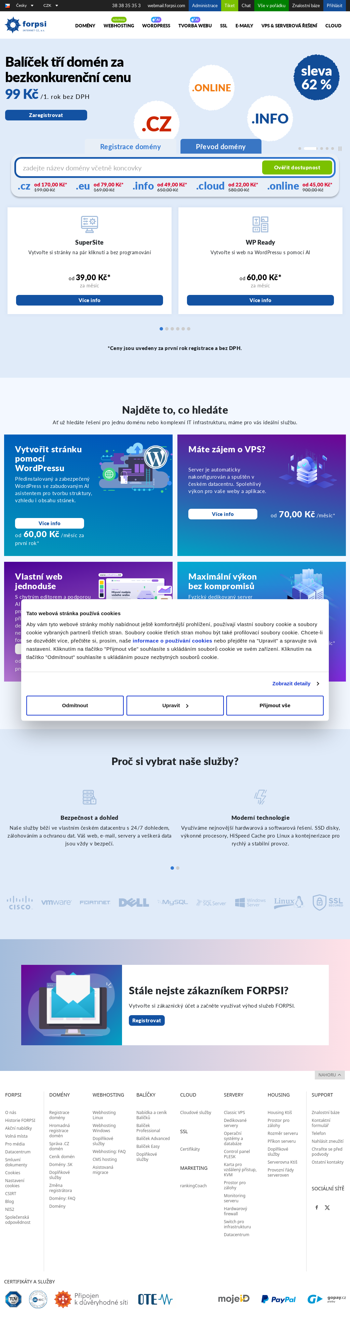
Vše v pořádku (271, 5)
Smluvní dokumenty (16, 1162)
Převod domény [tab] (221, 146)
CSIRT (10, 1193)
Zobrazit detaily (291, 683)
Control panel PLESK (237, 1154)
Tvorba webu (195, 25)
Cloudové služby (195, 1112)
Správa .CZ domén (59, 1146)
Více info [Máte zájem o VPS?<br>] (223, 514)
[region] (175, 104)
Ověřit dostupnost (297, 167)
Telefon (319, 1133)
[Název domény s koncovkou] (140, 167)
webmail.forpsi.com (166, 5)
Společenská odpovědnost (17, 1219)
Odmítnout (75, 705)
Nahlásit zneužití (328, 1141)
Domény (85, 25)
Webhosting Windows (104, 1128)
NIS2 (9, 1209)
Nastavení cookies (14, 1183)
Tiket (230, 5)
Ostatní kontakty (328, 1162)
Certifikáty (190, 1149)
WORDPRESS (156, 25)
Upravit (175, 705)
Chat (246, 5)
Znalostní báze (306, 5)
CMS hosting (105, 1159)
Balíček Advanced (153, 1138)
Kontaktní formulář (321, 1122)
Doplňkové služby (59, 1174)
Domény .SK (60, 1164)
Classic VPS (234, 1112)
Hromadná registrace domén (59, 1131)
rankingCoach (193, 1186)
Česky (24, 5)
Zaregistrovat (46, 115)
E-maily (244, 25)
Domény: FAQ (62, 1198)
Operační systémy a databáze (233, 1138)
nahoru (330, 1075)
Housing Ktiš (280, 1112)
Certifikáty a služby (29, 1281)
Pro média (15, 1144)
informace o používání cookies (172, 641)
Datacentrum (17, 1152)
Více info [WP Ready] (261, 300)
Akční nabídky (18, 1128)
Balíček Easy (148, 1146)
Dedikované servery (235, 1122)
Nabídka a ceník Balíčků (151, 1115)
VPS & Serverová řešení (289, 25)
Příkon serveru (282, 1141)
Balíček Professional (148, 1128)
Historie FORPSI (20, 1120)
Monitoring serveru (234, 1198)
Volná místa (16, 1136)
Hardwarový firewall (235, 1211)
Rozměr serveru (283, 1133)
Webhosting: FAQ (109, 1151)
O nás (10, 1112)
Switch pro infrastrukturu (237, 1224)
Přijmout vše (274, 705)
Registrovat (146, 1020)
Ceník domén (62, 1157)
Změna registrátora (60, 1187)
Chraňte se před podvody (327, 1151)
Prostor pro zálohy (235, 1185)
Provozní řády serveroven (281, 1172)
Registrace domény (59, 1115)
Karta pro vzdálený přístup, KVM (240, 1170)
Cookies (12, 1173)
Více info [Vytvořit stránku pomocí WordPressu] (50, 523)
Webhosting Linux (104, 1115)
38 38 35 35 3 (126, 5)
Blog (9, 1201)
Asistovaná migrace (103, 1169)
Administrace (205, 5)
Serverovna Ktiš (282, 1162)
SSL (223, 25)
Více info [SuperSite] (90, 300)
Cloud (333, 25)
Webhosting (119, 25)
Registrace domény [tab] (130, 146)
